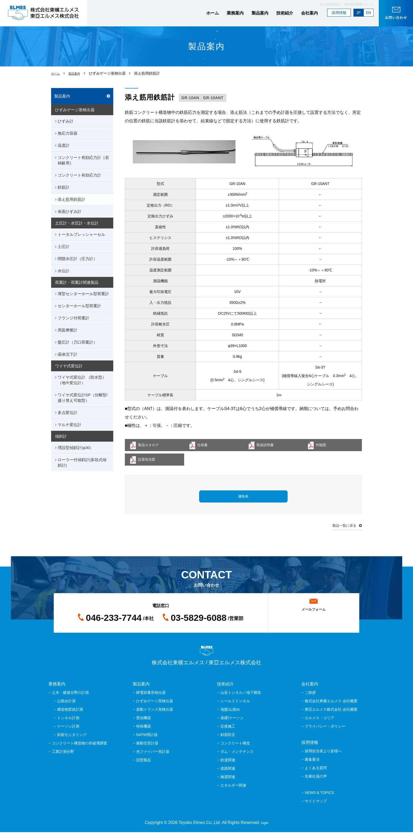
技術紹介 (284, 13)
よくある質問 (316, 775)
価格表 (243, 500)
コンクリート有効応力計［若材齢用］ (83, 160)
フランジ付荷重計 (73, 318)
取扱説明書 (268, 445)
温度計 (64, 145)
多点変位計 (67, 412)
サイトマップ (316, 808)
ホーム (212, 13)
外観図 (323, 445)
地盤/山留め (230, 716)
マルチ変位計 (69, 424)
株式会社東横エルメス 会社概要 (331, 708)
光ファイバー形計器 (152, 758)
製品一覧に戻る (341, 531)
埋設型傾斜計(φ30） (76, 447)
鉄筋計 (64, 187)
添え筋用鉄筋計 (71, 199)
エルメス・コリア (319, 725)
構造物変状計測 (70, 716)
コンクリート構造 (235, 750)
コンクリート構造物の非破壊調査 (79, 750)
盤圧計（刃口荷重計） (77, 342)
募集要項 (312, 766)
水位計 (64, 271)
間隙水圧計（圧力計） (77, 258)
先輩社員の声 (316, 783)
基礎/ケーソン (232, 725)
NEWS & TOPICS (319, 799)
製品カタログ (151, 445)
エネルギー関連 (233, 792)
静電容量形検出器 (151, 699)
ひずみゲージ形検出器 (154, 708)
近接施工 (227, 733)
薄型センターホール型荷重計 (83, 293)
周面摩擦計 (67, 330)
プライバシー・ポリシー (325, 733)
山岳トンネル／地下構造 (240, 699)
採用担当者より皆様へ (323, 758)
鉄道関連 (227, 767)
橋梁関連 (227, 784)
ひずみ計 (65, 121)
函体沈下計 (67, 354)
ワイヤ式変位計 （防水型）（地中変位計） (82, 380)
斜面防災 (227, 741)
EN (368, 13)
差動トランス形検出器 (154, 716)
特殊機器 (143, 733)
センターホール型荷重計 (79, 306)
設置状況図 (149, 462)
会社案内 (309, 13)
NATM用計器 (147, 741)
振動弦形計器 (147, 750)
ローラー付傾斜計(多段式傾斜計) (82, 462)
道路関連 (227, 775)
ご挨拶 (310, 699)
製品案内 (260, 13)
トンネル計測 (68, 725)
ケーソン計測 (68, 733)
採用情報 (339, 13)
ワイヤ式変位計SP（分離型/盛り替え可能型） (82, 398)
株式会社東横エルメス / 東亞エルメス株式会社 (207, 662)
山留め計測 (66, 708)
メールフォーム (313, 614)
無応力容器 (67, 133)
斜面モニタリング (72, 741)
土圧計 (64, 246)
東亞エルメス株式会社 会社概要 (331, 716)
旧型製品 (143, 767)
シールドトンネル (235, 708)
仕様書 (204, 445)
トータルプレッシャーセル (81, 234)
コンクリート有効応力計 (79, 175)
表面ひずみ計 (69, 211)
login (264, 829)
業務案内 (235, 13)
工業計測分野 (63, 758)
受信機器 (143, 725)
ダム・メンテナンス (237, 758)
